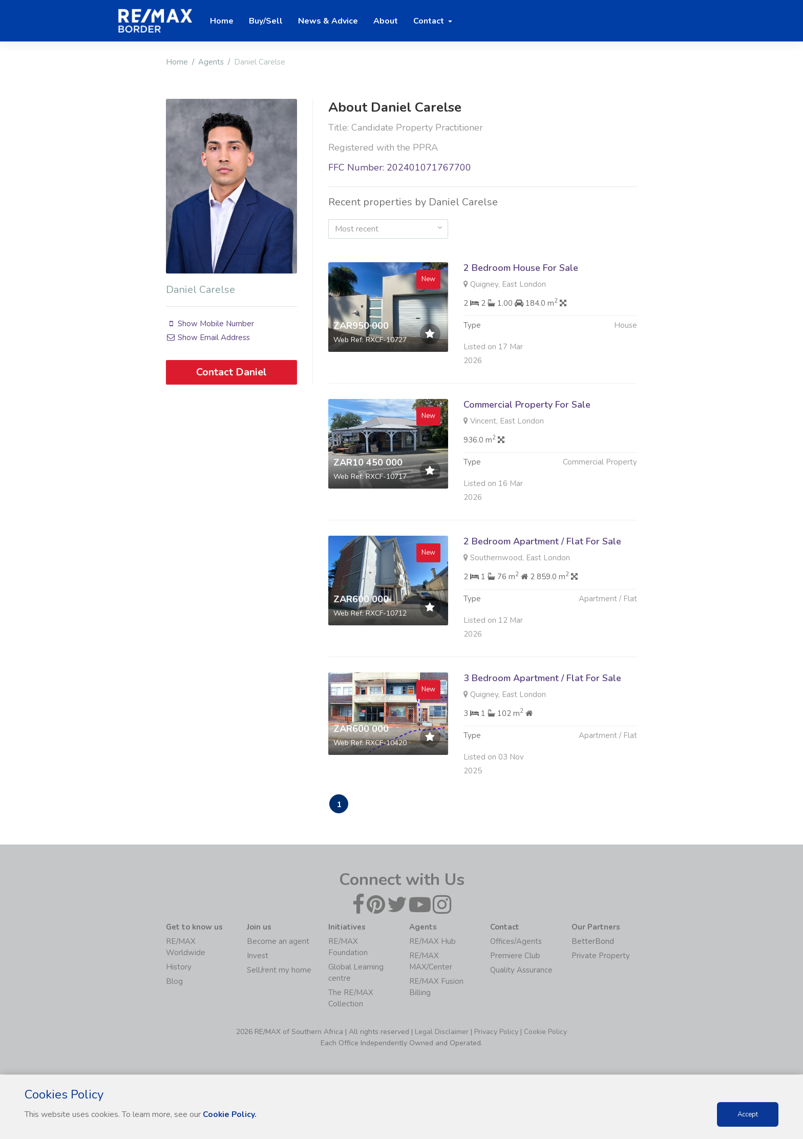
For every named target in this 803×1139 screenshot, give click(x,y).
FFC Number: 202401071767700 (399, 167)
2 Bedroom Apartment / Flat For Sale (542, 567)
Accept (747, 1114)
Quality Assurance (521, 970)
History (179, 967)
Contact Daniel (231, 372)
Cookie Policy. (230, 1114)
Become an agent (278, 942)
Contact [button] (429, 21)
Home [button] (222, 21)
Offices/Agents (516, 942)
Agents (211, 62)
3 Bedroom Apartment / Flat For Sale (542, 704)
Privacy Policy (496, 1032)
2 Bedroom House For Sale (520, 268)
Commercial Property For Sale (526, 430)
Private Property (601, 956)
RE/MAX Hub (432, 942)
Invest (257, 956)
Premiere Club (515, 956)
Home (177, 62)
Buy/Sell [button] (266, 21)
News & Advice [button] (328, 21)
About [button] (385, 21)
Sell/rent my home (279, 970)
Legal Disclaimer (442, 1032)
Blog (174, 982)
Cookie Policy (545, 1032)
